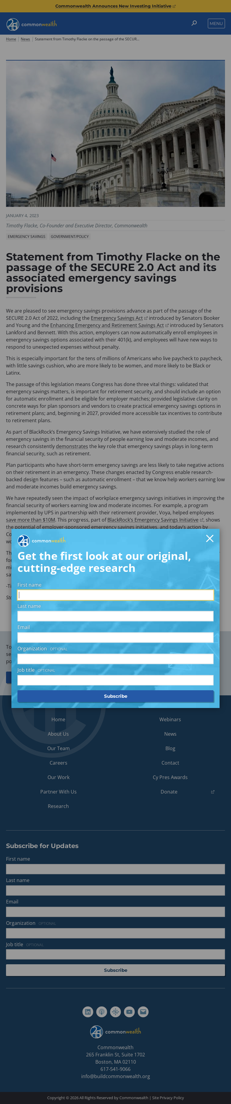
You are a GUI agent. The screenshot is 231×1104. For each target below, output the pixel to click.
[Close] (210, 450)
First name (29, 496)
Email (23, 539)
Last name (29, 517)
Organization (43, 560)
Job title (37, 581)
